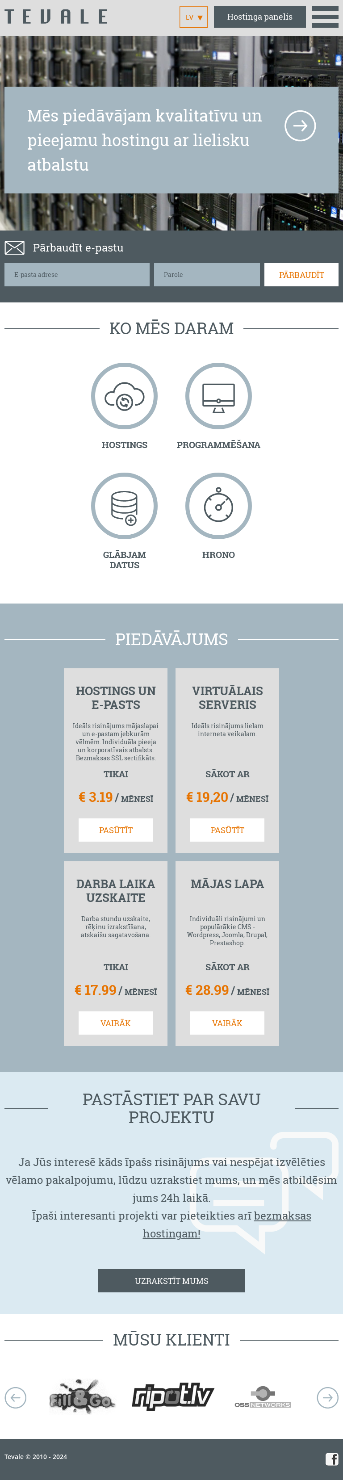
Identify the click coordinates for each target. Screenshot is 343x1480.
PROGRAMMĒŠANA (218, 445)
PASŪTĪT (116, 830)
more (300, 126)
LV (189, 17)
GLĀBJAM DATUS (124, 560)
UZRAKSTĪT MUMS (172, 1280)
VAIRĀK (115, 1023)
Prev (15, 1398)
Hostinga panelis (260, 16)
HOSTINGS (124, 445)
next (328, 1398)
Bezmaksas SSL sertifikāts (115, 758)
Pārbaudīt (301, 274)
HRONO (218, 555)
